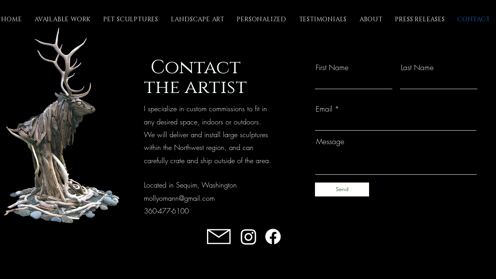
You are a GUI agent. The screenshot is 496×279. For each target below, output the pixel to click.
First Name (332, 67)
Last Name (417, 67)
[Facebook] (273, 236)
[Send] (342, 189)
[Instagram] (248, 236)
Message (330, 141)
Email (324, 109)
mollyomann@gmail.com (179, 198)
